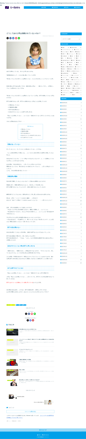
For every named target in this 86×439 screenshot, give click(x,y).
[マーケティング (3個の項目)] (65, 93)
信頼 (21, 304)
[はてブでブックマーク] (13, 38)
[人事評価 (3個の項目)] (69, 88)
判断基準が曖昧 (24, 131)
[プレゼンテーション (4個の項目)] (76, 80)
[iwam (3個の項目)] (73, 93)
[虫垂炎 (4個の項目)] (63, 67)
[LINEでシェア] (19, 38)
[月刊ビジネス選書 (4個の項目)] (76, 78)
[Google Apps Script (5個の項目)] (65, 60)
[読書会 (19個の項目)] (64, 48)
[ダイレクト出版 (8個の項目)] (64, 52)
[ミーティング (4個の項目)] (65, 78)
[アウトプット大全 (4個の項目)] (65, 75)
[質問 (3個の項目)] (63, 86)
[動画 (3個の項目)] (70, 86)
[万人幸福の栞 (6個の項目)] (64, 56)
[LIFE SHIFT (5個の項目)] (71, 63)
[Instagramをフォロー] (30, 320)
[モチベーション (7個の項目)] (71, 54)
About (38, 434)
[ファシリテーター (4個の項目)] (76, 75)
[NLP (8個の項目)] (72, 52)
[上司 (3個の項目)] (79, 93)
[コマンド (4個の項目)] (64, 65)
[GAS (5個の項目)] (73, 60)
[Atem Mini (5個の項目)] (71, 58)
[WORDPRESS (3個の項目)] (77, 90)
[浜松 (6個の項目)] (72, 56)
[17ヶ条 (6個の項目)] (79, 54)
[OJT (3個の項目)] (77, 95)
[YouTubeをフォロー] (33, 320)
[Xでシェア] (8, 38)
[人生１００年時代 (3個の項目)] (77, 88)
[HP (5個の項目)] (78, 58)
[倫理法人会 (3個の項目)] (78, 84)
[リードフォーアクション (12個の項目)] (66, 50)
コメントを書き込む (30, 411)
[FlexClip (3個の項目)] (63, 82)
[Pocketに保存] (16, 38)
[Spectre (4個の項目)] (63, 69)
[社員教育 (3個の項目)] (66, 95)
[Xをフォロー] (28, 320)
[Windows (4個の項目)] (70, 69)
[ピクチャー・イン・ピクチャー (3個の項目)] (74, 82)
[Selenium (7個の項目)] (78, 52)
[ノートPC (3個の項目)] (63, 84)
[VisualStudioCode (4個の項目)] (66, 73)
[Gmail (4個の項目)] (63, 71)
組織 (24, 304)
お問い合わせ (45, 434)
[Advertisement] (43, 19)
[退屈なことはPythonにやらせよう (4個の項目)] (74, 71)
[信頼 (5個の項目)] (79, 63)
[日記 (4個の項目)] (72, 65)
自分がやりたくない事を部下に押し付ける (31, 135)
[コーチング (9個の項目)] (78, 50)
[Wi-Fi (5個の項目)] (79, 56)
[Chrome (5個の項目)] (79, 60)
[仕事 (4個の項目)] (63, 80)
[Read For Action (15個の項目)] (76, 48)
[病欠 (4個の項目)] (78, 65)
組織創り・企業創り (11, 304)
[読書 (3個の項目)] (62, 88)
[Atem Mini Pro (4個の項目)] (70, 67)
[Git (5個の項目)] (63, 58)
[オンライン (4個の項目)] (78, 69)
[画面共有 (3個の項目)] (71, 84)
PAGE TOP (43, 430)
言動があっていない (25, 129)
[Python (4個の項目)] (77, 73)
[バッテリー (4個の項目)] (78, 67)
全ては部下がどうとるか (26, 137)
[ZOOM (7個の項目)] (63, 54)
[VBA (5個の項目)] (63, 63)
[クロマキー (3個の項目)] (77, 86)
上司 (17, 304)
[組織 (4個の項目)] (68, 80)
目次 (28, 126)
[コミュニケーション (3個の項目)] (66, 90)
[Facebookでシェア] (10, 38)
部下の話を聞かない (25, 133)
